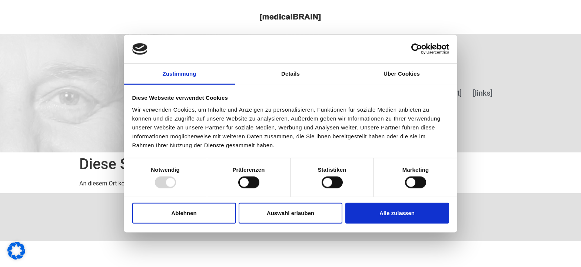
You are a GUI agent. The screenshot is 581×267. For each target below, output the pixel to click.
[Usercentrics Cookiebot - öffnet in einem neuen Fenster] (416, 49)
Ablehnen (183, 213)
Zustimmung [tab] (179, 73)
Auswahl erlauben (290, 213)
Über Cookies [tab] (402, 73)
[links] (482, 93)
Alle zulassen (397, 213)
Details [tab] (290, 73)
